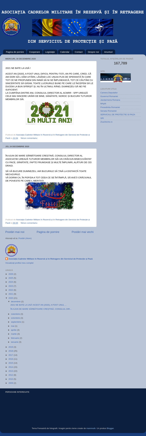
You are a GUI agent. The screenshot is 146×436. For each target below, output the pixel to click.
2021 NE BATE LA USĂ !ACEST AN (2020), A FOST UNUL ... (38, 305)
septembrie (16, 322)
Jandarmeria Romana (110, 100)
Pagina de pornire (15, 52)
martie (14, 334)
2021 (11, 294)
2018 (11, 351)
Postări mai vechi (83, 232)
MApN (103, 103)
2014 (11, 367)
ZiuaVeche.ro (106, 122)
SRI (102, 118)
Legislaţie (50, 52)
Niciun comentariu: (29, 138)
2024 (11, 282)
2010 (11, 379)
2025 (11, 278)
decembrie (16, 301)
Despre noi (93, 52)
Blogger (110, 428)
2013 (11, 371)
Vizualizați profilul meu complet (19, 263)
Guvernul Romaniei (109, 96)
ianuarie (15, 342)
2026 (11, 274)
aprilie (14, 330)
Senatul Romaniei (108, 111)
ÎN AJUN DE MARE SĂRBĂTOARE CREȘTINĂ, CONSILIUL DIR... (40, 309)
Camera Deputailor (109, 93)
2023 (11, 286)
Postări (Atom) (24, 238)
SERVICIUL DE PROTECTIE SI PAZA (117, 114)
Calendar (65, 52)
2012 (11, 375)
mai (13, 326)
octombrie (16, 318)
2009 (11, 383)
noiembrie (16, 314)
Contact (79, 52)
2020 (11, 298)
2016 (11, 359)
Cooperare (34, 52)
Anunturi (108, 52)
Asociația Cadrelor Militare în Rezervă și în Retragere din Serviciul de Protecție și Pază (50, 259)
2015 (11, 363)
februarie (15, 338)
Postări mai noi (14, 232)
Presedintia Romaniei (110, 107)
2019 (11, 347)
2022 (11, 290)
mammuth (91, 428)
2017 (11, 355)
